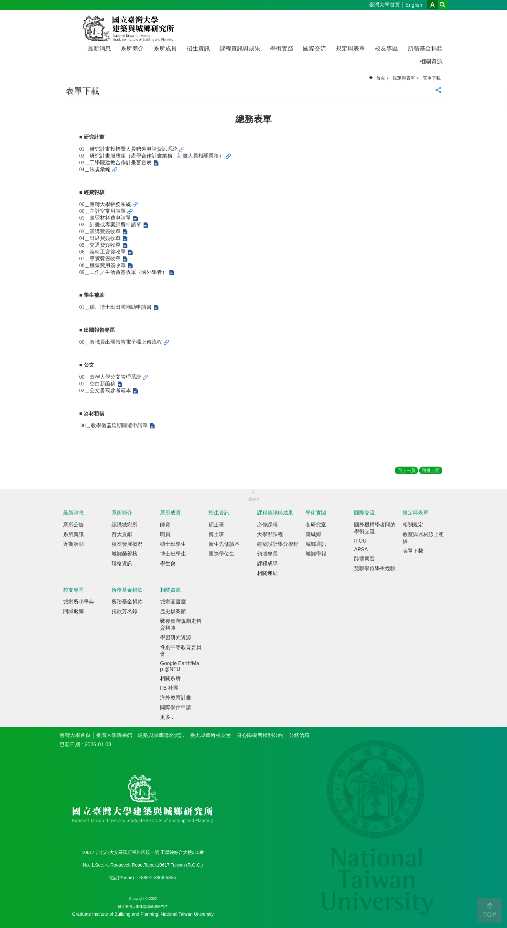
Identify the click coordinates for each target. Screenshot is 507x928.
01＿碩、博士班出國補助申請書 (115, 307)
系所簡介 (132, 48)
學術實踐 (281, 48)
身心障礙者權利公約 (260, 735)
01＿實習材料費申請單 (105, 218)
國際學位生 (221, 553)
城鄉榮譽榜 (124, 553)
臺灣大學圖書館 (114, 735)
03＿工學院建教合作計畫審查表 (115, 162)
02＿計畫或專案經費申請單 (110, 224)
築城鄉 (313, 534)
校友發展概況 (127, 544)
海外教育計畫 (175, 697)
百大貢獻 (122, 534)
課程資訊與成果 (240, 48)
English (413, 5)
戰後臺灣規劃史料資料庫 (180, 624)
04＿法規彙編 (94, 169)
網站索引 (443, 4)
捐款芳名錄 (124, 611)
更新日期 (69, 744)
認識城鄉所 (124, 524)
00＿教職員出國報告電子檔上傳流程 (120, 342)
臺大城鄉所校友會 (210, 735)
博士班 (216, 534)
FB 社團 (169, 688)
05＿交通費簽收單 (100, 245)
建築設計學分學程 (277, 544)
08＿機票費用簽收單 (102, 265)
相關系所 (170, 678)
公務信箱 (299, 735)
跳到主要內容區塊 (3, 3)
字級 (432, 4)
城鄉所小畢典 (78, 601)
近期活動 (73, 544)
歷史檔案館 (173, 611)
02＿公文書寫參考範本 (105, 390)
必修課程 (267, 524)
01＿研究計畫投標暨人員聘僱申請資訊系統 (128, 149)
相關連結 (267, 573)
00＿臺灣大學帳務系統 (105, 204)
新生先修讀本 (224, 544)
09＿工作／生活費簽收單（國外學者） (123, 272)
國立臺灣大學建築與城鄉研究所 (129, 28)
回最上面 (431, 470)
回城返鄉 (73, 611)
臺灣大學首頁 (384, 4)
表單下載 (432, 78)
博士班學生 (173, 553)
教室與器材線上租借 (423, 538)
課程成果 (267, 563)
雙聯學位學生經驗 (374, 568)
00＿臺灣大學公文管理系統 (110, 377)
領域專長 (267, 553)
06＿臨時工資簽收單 (102, 251)
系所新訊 (73, 534)
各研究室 (316, 524)
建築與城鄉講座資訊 (161, 735)
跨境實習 (364, 558)
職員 (165, 534)
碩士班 (216, 524)
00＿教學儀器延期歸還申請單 (114, 425)
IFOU (360, 541)
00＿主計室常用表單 (102, 211)
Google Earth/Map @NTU (179, 666)
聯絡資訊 (122, 563)
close (253, 499)
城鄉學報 (316, 553)
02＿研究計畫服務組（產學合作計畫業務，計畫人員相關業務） (151, 155)
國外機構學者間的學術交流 (374, 528)
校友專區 (386, 48)
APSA (361, 549)
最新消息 (99, 48)
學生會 (168, 563)
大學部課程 (270, 534)
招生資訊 (198, 48)
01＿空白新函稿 (97, 383)
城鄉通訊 (316, 544)
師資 (165, 524)
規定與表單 (350, 48)
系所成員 (165, 48)
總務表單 (253, 119)
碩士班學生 (173, 544)
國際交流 (314, 48)
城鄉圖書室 (173, 601)
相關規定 (413, 524)
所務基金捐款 (425, 48)
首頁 (380, 78)
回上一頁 (406, 470)
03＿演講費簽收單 (100, 231)
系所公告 (73, 524)
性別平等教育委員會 (180, 650)
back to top (489, 910)
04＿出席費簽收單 (100, 238)
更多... (167, 717)
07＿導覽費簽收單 (100, 258)
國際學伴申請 (175, 707)
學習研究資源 (175, 637)
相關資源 (431, 61)
